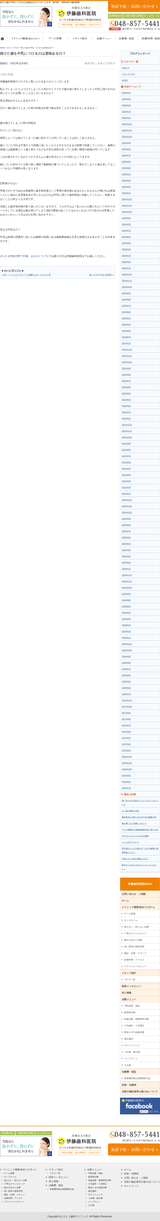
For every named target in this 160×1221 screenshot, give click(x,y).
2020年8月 (126, 525)
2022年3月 (126, 406)
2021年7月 (126, 456)
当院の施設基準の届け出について (140, 1091)
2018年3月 (126, 688)
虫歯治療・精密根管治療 (136, 1019)
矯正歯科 (128, 1038)
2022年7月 (126, 381)
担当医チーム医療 (56, 40)
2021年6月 (126, 462)
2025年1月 (126, 193)
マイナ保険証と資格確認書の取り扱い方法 (140, 830)
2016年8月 (126, 782)
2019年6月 (126, 606)
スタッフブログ (106, 63)
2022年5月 (126, 393)
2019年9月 (126, 594)
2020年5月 (126, 544)
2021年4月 (126, 475)
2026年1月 (126, 118)
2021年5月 (126, 468)
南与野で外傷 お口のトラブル (31, 256)
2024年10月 (127, 212)
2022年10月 (127, 362)
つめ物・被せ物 (132, 1052)
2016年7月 (126, 788)
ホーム (3, 40)
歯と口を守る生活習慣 (100, 275)
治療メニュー (101, 40)
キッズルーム (131, 920)
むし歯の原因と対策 (130, 811)
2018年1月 (126, 694)
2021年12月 (127, 425)
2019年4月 (126, 619)
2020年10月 (127, 512)
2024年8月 (126, 224)
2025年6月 (126, 162)
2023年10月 (127, 287)
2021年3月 (126, 481)
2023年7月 (126, 306)
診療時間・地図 (148, 40)
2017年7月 (126, 725)
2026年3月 (126, 105)
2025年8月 (126, 149)
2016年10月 (127, 769)
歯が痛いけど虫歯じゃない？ (134, 823)
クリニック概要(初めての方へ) (25, 40)
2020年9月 (126, 519)
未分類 (125, 80)
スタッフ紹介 (79, 40)
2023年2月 (126, 337)
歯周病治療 (129, 1012)
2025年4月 (126, 174)
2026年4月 (126, 99)
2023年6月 (126, 312)
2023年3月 (126, 331)
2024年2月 (126, 262)
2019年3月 (126, 625)
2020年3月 (126, 556)
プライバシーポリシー (135, 966)
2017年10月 (127, 706)
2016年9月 (126, 775)
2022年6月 (126, 387)
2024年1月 (126, 268)
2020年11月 (127, 506)
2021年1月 (126, 494)
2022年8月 (126, 375)
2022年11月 (127, 356)
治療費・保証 (125, 40)
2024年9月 (126, 218)
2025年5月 (126, 168)
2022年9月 (126, 368)
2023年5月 (126, 318)
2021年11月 (127, 431)
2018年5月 (126, 681)
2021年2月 (126, 487)
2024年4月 (126, 249)
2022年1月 (126, 418)
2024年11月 (127, 205)
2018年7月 (126, 669)
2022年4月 (126, 400)
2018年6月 (126, 675)
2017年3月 (126, 744)
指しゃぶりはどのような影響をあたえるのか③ (27, 275)
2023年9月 (126, 293)
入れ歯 (127, 1065)
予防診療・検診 (132, 1006)
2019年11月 (127, 581)
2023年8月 (126, 299)
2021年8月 (126, 450)
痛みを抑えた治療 (133, 940)
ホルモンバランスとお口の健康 (135, 836)
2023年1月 (126, 343)
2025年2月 (126, 187)
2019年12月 (127, 575)
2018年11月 (127, 644)
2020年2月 (126, 562)
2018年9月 (126, 656)
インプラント (131, 1058)
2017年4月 (126, 738)
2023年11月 (127, 281)
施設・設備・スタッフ (135, 953)
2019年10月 (127, 587)
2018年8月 (126, 663)
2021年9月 (126, 443)
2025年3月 (126, 180)
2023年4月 (126, 324)
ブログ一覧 (129, 979)
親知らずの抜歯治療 (134, 1032)
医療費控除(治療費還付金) (137, 1078)
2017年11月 (127, 700)
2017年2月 (126, 750)
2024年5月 (126, 243)
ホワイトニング (132, 1045)
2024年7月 (126, 230)
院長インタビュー (131, 986)
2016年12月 (127, 757)
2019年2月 (126, 631)
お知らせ (125, 68)
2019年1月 (126, 638)
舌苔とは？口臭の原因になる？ (135, 859)
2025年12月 (127, 124)
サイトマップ (131, 1186)
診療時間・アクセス (134, 959)
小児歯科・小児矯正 (134, 1025)
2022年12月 (127, 349)
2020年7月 (126, 531)
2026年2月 (126, 111)
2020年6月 (126, 537)
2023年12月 (127, 274)
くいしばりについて (130, 842)
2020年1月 (126, 569)
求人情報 (126, 992)
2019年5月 (126, 613)
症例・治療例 (129, 1085)
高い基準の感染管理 (134, 946)
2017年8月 (126, 719)
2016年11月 (127, 763)
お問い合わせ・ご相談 (134, 894)
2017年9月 (126, 713)
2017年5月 (126, 732)
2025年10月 (127, 137)
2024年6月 (126, 237)
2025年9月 (126, 143)
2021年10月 (127, 437)
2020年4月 (126, 550)
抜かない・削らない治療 (136, 927)
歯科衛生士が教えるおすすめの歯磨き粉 (139, 817)
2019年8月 (126, 600)
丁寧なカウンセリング (135, 933)
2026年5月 (126, 93)
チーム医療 (129, 913)
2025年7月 (126, 155)
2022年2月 (126, 412)
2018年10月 (127, 650)
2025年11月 (127, 130)
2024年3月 (126, 256)
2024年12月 (127, 199)
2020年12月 (127, 500)
